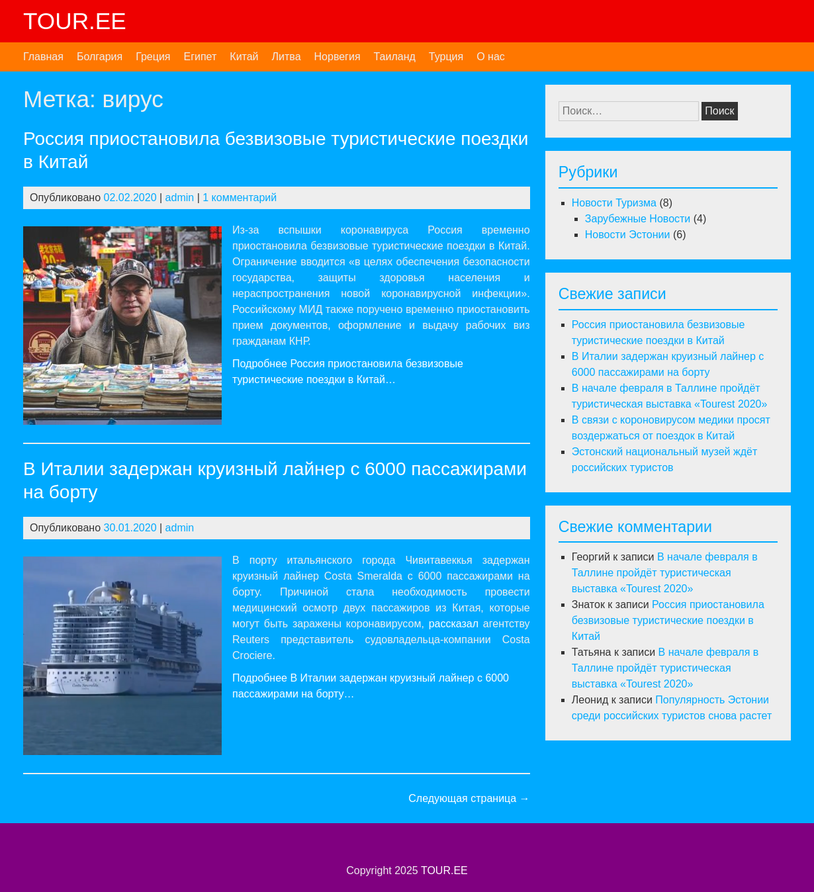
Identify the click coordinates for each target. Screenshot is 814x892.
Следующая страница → (468, 798)
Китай (244, 56)
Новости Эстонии (627, 234)
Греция (153, 56)
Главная (43, 56)
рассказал (453, 623)
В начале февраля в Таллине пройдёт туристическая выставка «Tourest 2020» (665, 572)
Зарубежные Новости (637, 218)
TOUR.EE (74, 21)
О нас (490, 56)
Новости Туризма (614, 202)
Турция (446, 56)
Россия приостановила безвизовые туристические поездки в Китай (668, 620)
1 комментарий (240, 197)
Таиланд (395, 56)
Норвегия (337, 56)
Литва (286, 56)
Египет (200, 56)
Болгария (99, 56)
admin (180, 197)
